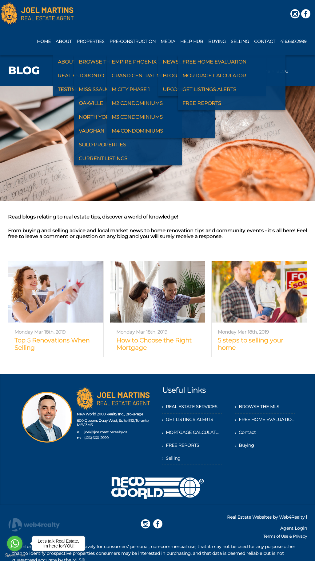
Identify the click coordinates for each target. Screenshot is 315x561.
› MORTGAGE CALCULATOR (192, 432)
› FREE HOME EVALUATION (265, 419)
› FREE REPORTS (180, 445)
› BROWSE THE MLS (257, 406)
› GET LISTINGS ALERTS (187, 419)
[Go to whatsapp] (14, 543)
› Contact (245, 432)
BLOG (282, 71)
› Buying (244, 445)
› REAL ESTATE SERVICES (189, 406)
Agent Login (293, 528)
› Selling (171, 458)
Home (263, 71)
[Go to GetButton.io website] (15, 555)
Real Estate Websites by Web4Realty (266, 517)
